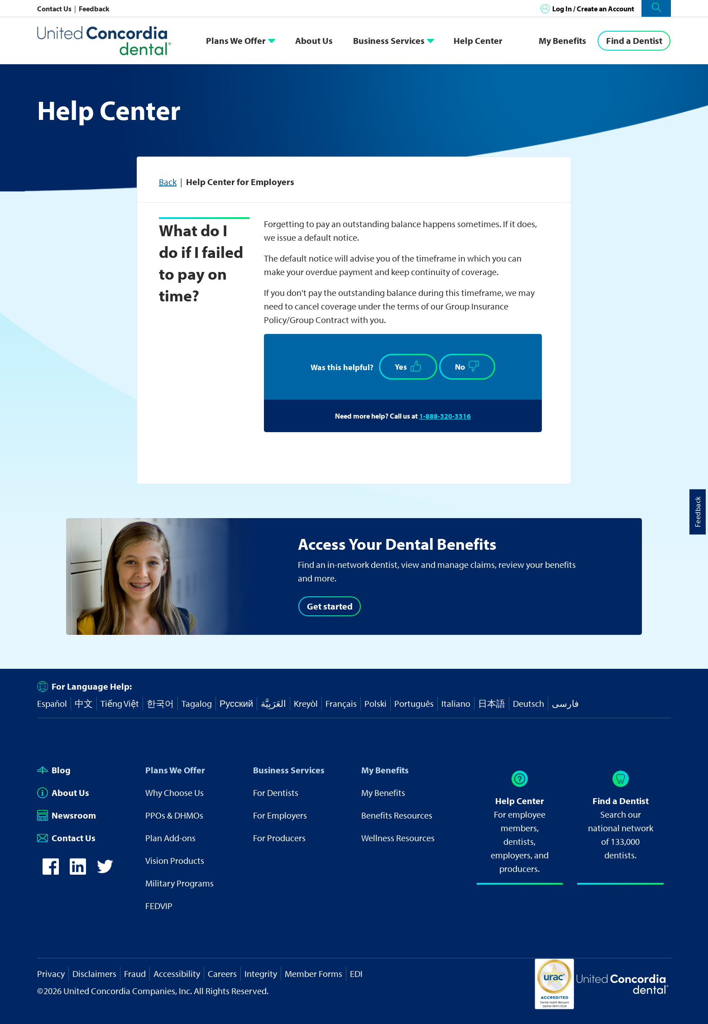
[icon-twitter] (105, 871)
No (467, 366)
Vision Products (174, 860)
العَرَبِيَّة (273, 703)
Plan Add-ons (170, 837)
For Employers (280, 815)
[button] (656, 8)
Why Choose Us (174, 792)
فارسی (565, 703)
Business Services (389, 40)
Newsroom (66, 815)
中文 (84, 703)
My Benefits (562, 40)
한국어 (160, 703)
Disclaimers (94, 973)
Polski (375, 703)
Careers (222, 973)
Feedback (94, 8)
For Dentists (275, 792)
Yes (408, 366)
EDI (356, 973)
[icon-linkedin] (78, 871)
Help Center (478, 40)
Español (52, 703)
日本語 (491, 703)
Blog (54, 770)
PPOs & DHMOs (174, 815)
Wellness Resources (398, 837)
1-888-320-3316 (445, 415)
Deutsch (528, 703)
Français (341, 703)
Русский (236, 703)
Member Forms (313, 973)
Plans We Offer (236, 40)
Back (168, 181)
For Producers (279, 837)
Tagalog (197, 703)
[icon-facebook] (51, 871)
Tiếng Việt (119, 703)
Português (414, 703)
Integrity (260, 973)
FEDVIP (158, 905)
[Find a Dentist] (634, 40)
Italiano (455, 703)
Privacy (51, 973)
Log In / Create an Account (593, 8)
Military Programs (179, 883)
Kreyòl (306, 703)
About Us (314, 40)
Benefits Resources (396, 815)
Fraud (135, 973)
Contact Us (55, 8)
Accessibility (176, 973)
